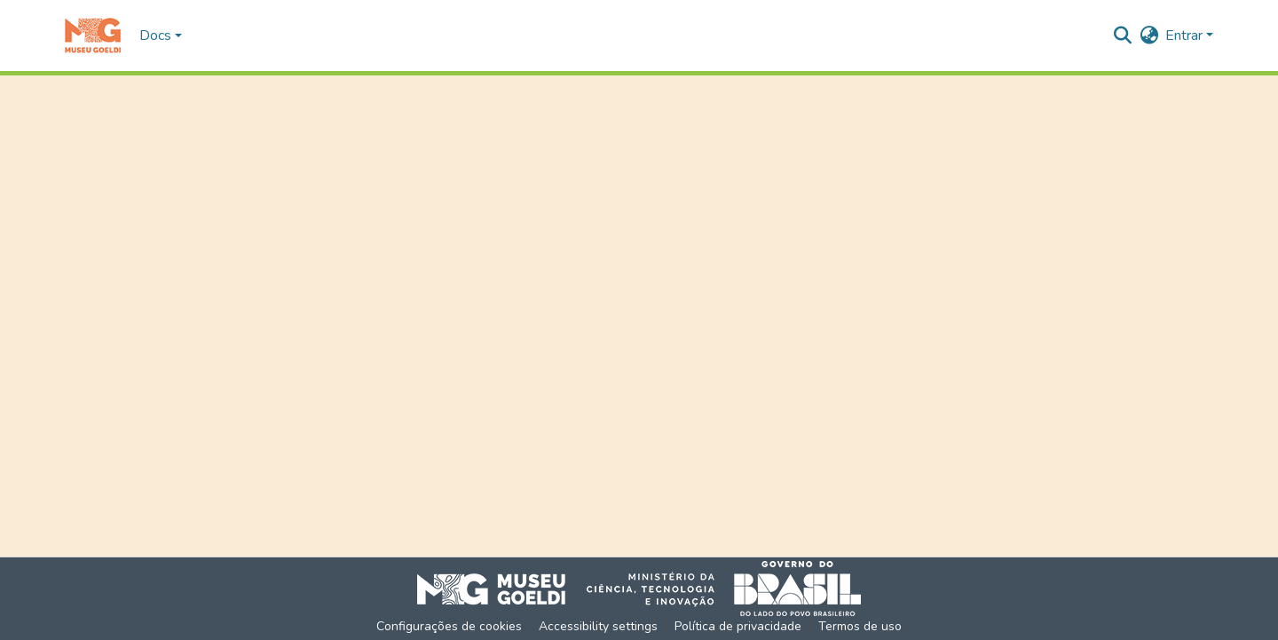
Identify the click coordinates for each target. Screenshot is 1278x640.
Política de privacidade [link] (737, 626)
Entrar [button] (1185, 35)
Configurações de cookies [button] (449, 626)
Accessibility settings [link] (598, 626)
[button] (93, 35)
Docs (155, 35)
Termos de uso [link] (860, 626)
